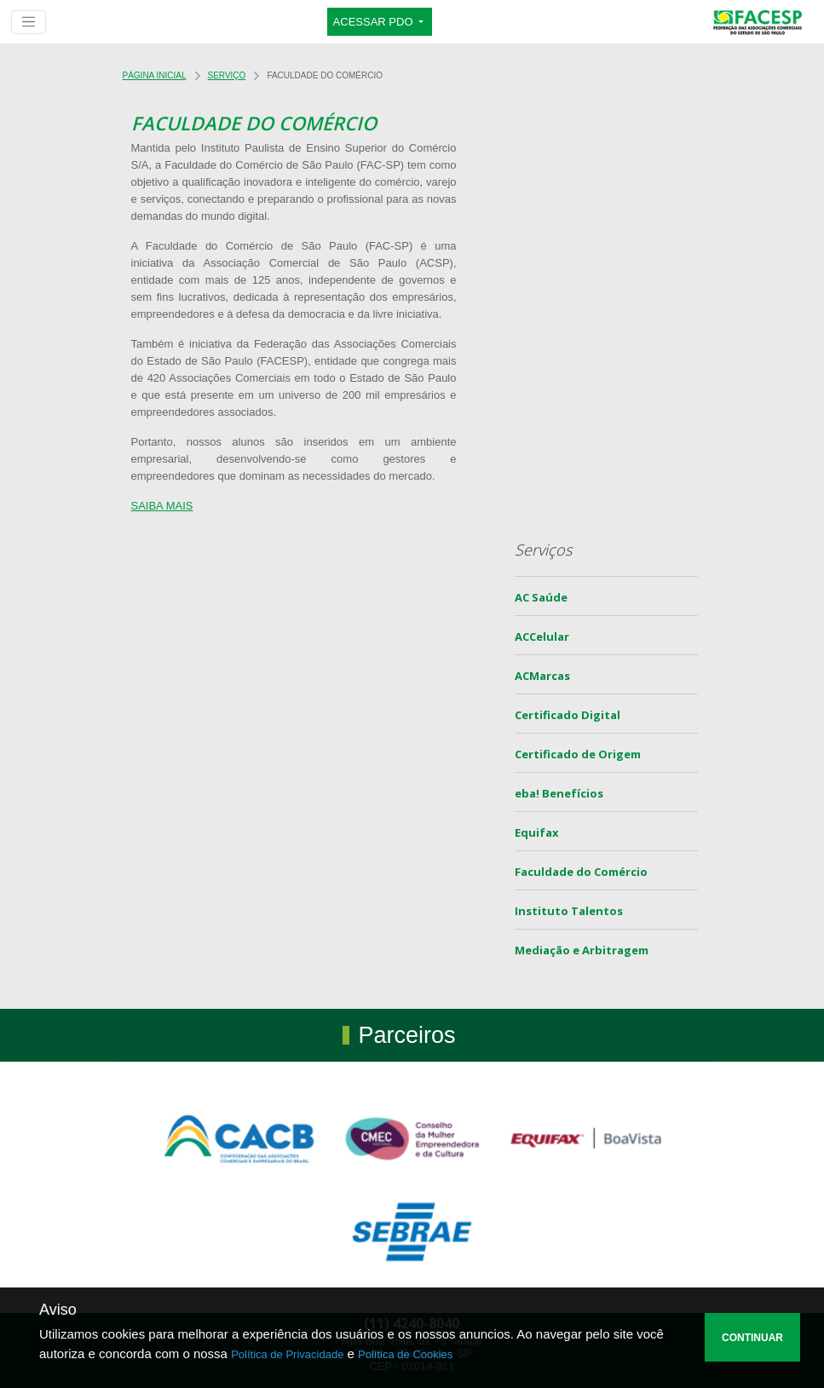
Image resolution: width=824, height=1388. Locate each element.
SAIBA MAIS (162, 505)
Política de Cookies (405, 1354)
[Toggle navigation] (28, 22)
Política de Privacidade (287, 1354)
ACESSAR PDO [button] (375, 21)
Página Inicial (155, 75)
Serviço (227, 75)
